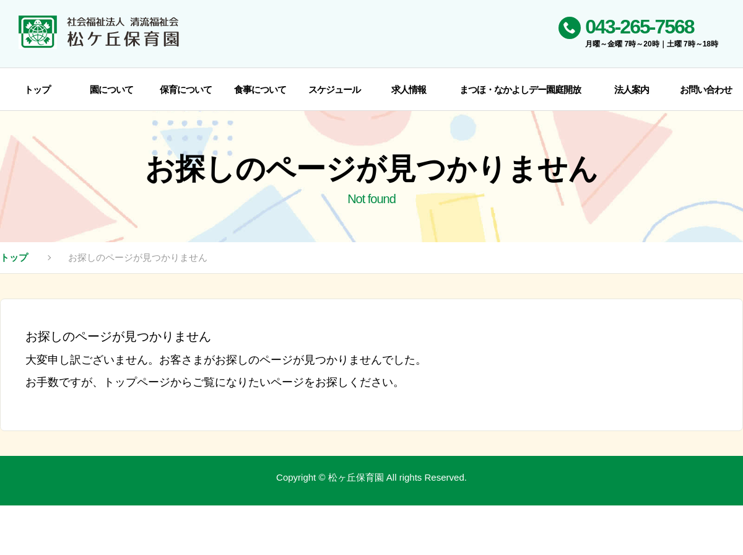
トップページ (136, 382)
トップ (14, 257)
